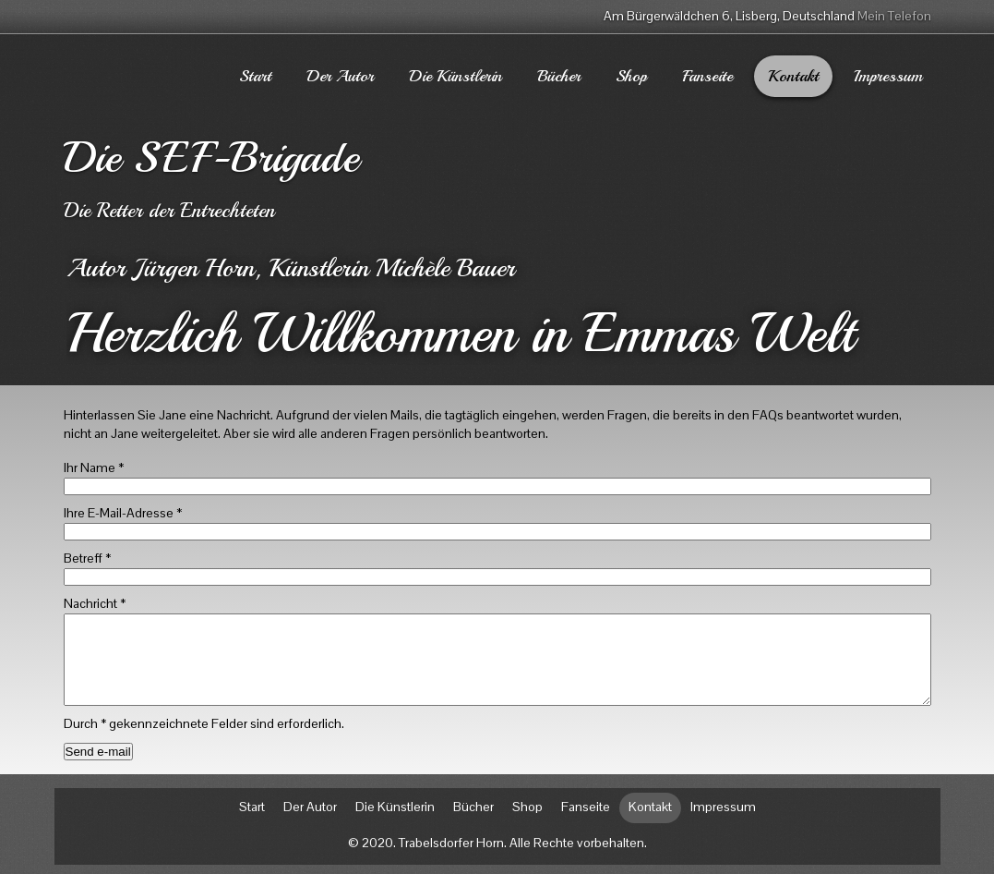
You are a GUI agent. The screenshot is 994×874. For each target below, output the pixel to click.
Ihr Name (94, 467)
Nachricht (95, 603)
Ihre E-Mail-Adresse (123, 512)
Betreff (87, 558)
